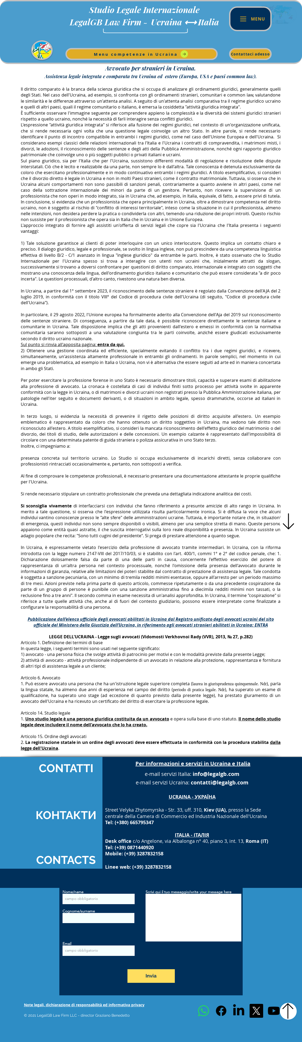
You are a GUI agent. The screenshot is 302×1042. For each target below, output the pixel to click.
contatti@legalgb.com (220, 782)
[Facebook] (221, 1011)
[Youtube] (274, 1011)
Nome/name (73, 892)
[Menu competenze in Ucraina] (141, 54)
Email (67, 943)
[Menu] (250, 18)
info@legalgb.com (216, 774)
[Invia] (151, 976)
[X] (256, 1011)
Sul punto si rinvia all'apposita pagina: (73, 344)
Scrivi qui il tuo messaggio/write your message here (188, 892)
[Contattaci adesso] (250, 54)
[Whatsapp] (203, 1011)
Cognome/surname (79, 911)
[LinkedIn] (239, 1011)
